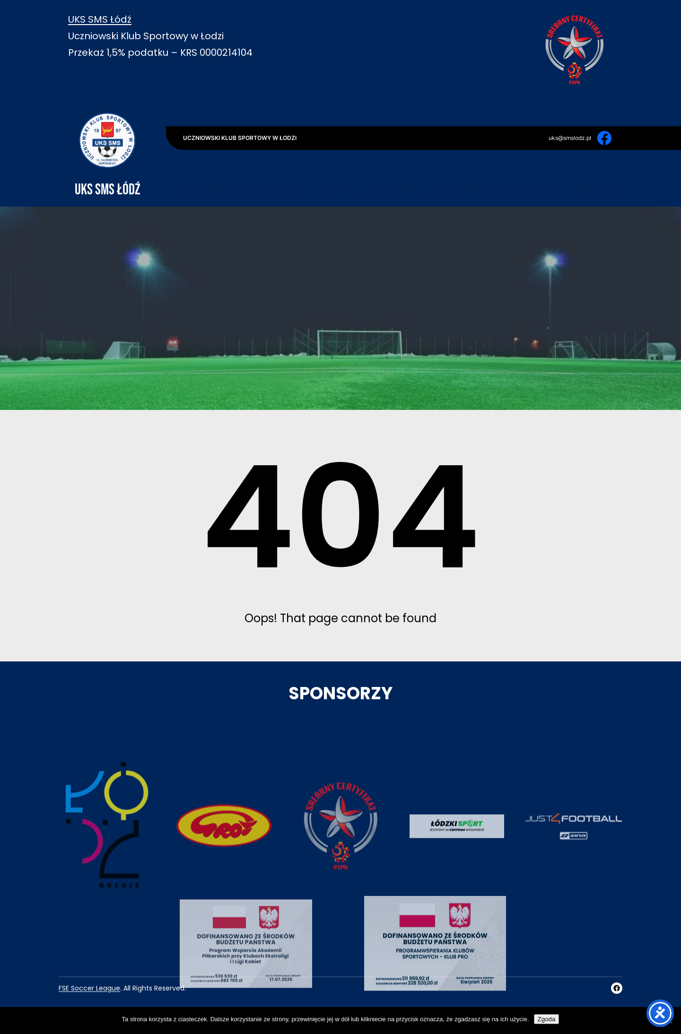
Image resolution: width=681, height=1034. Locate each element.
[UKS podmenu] (342, 169)
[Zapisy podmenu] (463, 169)
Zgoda (547, 1019)
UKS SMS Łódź (99, 19)
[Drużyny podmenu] (406, 169)
